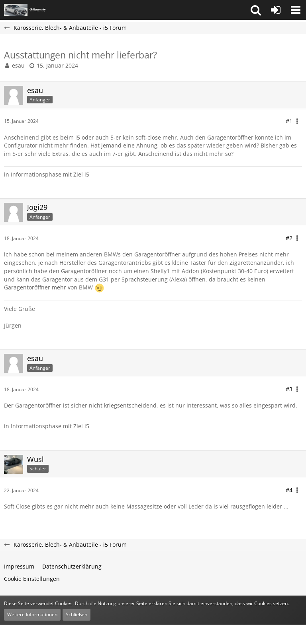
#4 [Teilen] (289, 490)
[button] (256, 10)
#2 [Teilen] (289, 238)
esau (18, 65)
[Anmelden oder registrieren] (276, 10)
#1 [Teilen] (289, 121)
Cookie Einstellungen (32, 578)
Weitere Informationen (32, 614)
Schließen (76, 614)
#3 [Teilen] (289, 389)
